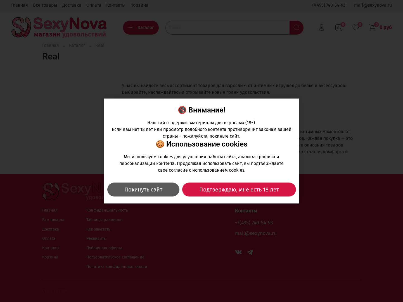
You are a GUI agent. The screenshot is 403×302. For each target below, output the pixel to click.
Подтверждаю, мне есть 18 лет (239, 189)
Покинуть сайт (143, 189)
